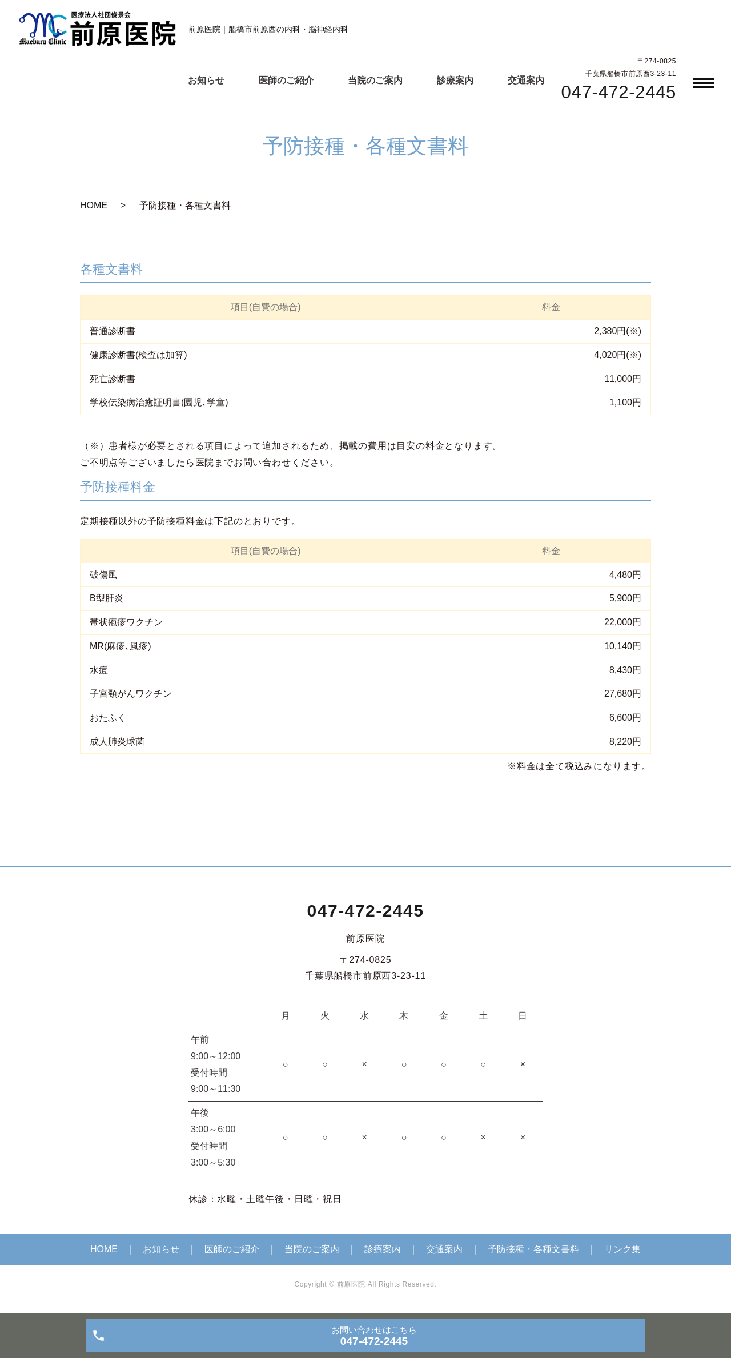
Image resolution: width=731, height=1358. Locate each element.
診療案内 (455, 80)
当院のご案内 (375, 80)
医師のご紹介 (286, 80)
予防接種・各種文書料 (533, 1249)
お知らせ (206, 80)
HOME (93, 205)
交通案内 (526, 80)
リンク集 (622, 1249)
